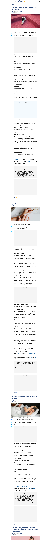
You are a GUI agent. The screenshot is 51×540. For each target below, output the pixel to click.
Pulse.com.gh (30, 57)
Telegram (31, 357)
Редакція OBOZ (16, 11)
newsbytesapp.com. (22, 250)
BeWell (21, 11)
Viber (35, 357)
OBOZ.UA (19, 353)
